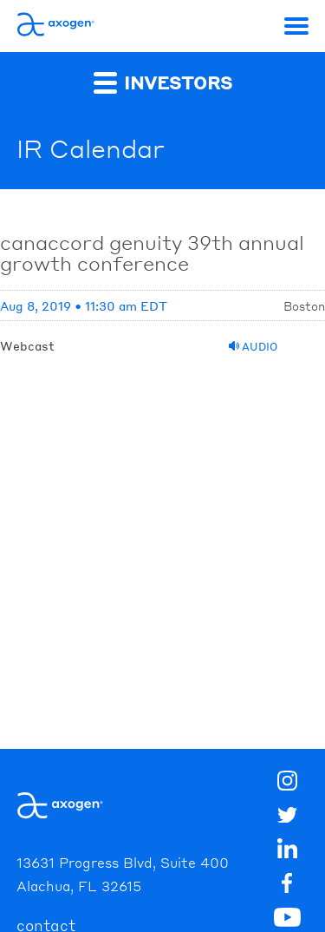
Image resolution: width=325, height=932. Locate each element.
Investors (163, 82)
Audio (253, 346)
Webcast (27, 345)
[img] (287, 886)
